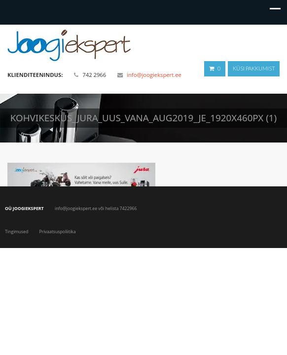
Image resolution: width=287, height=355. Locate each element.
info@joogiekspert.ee (154, 74)
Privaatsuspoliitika (57, 232)
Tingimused (16, 232)
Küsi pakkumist (254, 68)
